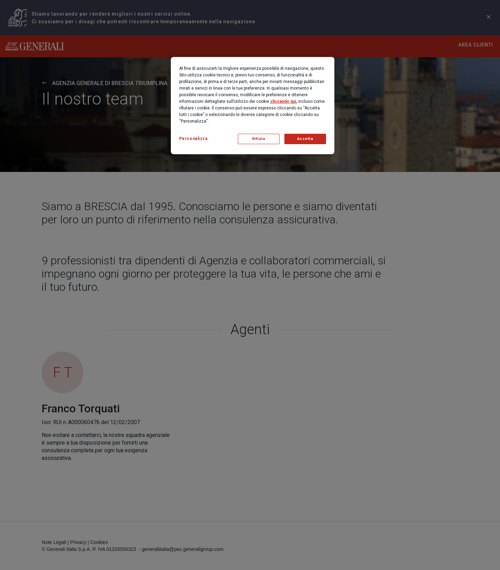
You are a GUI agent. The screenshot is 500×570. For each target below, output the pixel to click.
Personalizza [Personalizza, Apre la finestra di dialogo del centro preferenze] (193, 138)
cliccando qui (283, 101)
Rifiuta (258, 139)
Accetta (305, 139)
